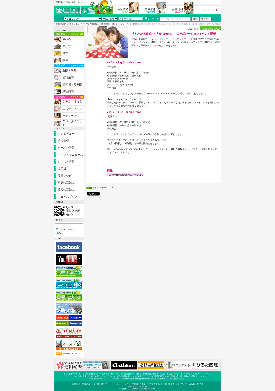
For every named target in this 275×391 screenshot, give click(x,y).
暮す (65, 53)
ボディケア (69, 115)
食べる (66, 39)
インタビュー (66, 133)
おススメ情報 (66, 161)
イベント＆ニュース (74, 24)
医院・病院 (69, 70)
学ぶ (65, 60)
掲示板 (62, 168)
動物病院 (68, 91)
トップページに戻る (211, 10)
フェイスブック (67, 196)
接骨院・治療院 (72, 84)
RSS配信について (70, 354)
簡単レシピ (65, 175)
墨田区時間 (60, 24)
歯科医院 (68, 77)
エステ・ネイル (72, 108)
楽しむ (66, 46)
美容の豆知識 (66, 189)
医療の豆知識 (66, 182)
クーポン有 (152, 19)
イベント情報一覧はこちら (103, 187)
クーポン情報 (66, 147)
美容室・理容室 (72, 101)
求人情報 (63, 140)
